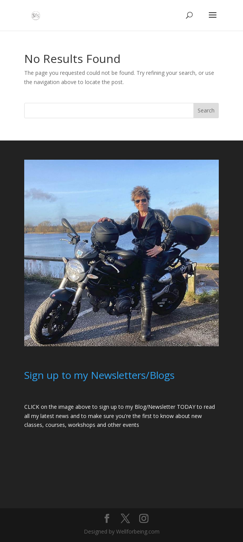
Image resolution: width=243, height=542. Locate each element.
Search (206, 110)
